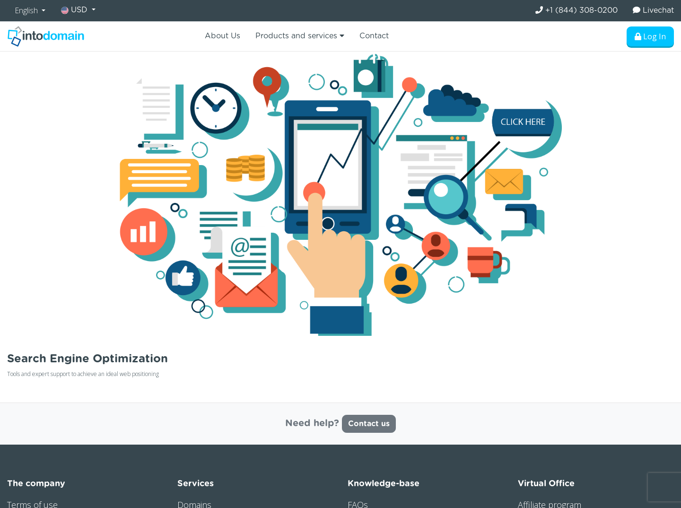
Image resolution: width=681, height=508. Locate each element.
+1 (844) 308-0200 (576, 10)
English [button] (27, 10)
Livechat (653, 10)
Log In (650, 36)
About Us (222, 36)
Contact (374, 36)
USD (75, 10)
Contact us (369, 424)
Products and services (299, 36)
